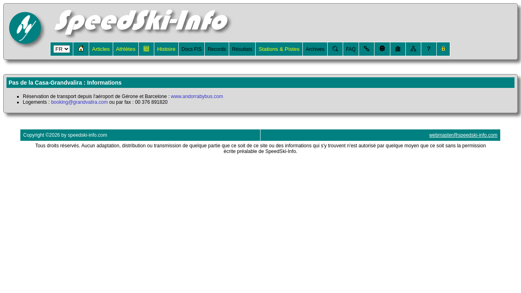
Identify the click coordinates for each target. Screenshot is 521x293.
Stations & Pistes (279, 49)
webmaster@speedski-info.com (463, 135)
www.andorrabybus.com (197, 96)
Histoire (166, 49)
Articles (101, 49)
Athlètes (126, 49)
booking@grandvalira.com (79, 102)
